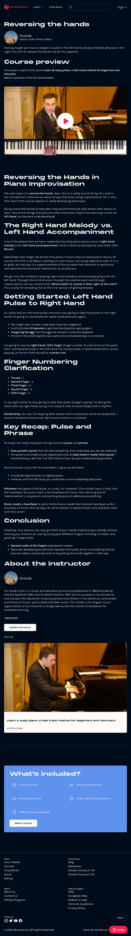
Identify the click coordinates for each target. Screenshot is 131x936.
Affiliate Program (14, 900)
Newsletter (74, 866)
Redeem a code (77, 900)
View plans (56, 7)
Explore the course (20, 627)
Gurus (8, 874)
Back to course (23, 823)
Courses (9, 866)
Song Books (11, 870)
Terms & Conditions (80, 904)
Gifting (8, 878)
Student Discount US (81, 874)
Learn (37, 6)
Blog (71, 862)
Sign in (122, 7)
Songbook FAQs (77, 896)
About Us (9, 892)
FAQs (71, 892)
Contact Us (11, 896)
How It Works (12, 862)
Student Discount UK (81, 870)
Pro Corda (25, 35)
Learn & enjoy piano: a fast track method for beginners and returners (61, 721)
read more (11, 617)
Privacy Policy (76, 908)
